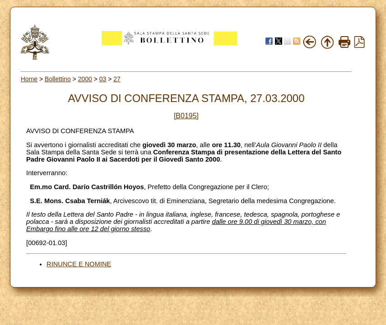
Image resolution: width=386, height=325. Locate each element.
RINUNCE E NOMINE (79, 264)
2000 (85, 79)
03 (103, 79)
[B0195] (186, 116)
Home (29, 79)
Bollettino (58, 79)
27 (117, 79)
